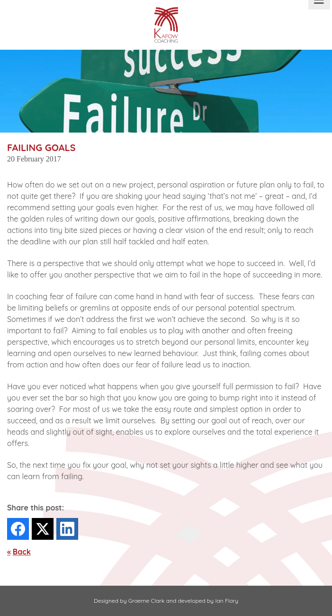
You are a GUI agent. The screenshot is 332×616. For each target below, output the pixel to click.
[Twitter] (43, 529)
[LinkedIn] (67, 529)
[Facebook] (18, 529)
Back (22, 551)
